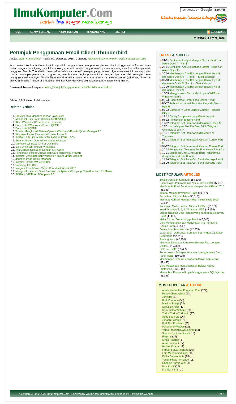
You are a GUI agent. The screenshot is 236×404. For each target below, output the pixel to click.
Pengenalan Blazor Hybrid (185, 119)
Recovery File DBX (27, 165)
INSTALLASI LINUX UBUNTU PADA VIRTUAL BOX (45, 137)
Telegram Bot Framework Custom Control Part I (197, 146)
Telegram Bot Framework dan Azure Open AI (195, 123)
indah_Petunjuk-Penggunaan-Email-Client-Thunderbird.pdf (78, 87)
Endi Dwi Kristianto (173, 323)
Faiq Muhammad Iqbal (175, 353)
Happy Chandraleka (173, 293)
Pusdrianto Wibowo (173, 326)
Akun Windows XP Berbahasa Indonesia (39, 122)
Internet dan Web (136, 58)
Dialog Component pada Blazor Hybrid (192, 116)
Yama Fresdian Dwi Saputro (178, 329)
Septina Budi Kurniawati (176, 333)
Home (17, 31)
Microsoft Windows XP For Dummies (37, 143)
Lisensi (120, 31)
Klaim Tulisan (40, 31)
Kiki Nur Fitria (170, 369)
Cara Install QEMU (26, 128)
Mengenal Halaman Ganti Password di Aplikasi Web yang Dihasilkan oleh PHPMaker (64, 171)
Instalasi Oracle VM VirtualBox (33, 162)
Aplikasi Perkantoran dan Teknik (106, 58)
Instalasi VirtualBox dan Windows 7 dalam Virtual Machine (49, 155)
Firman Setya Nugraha (175, 349)
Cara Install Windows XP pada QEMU (37, 125)
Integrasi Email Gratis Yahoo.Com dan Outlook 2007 (46, 168)
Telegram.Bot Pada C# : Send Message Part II (196, 159)
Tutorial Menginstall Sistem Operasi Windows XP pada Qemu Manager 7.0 (59, 131)
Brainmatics (106, 393)
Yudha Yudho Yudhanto (175, 313)
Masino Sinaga (171, 303)
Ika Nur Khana (170, 346)
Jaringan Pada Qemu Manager (33, 158)
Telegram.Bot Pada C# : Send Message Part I (196, 162)
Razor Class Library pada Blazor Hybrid (192, 99)
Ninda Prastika (170, 339)
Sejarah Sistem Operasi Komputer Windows (41, 140)
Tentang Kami (96, 31)
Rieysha (167, 336)
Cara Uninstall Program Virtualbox (35, 146)
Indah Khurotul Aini (30, 58)
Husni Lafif (168, 366)
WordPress (92, 393)
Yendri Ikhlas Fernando (175, 359)
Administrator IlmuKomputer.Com (181, 290)
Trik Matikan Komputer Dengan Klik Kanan (40, 149)
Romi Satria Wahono (174, 310)
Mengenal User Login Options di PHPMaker (41, 119)
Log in (221, 393)
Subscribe (218, 31)
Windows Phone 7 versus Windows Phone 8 (41, 134)
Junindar (167, 296)
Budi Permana (170, 300)
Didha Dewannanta (173, 356)
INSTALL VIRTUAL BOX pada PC (35, 174)
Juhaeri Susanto (171, 320)
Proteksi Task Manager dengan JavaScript (40, 116)
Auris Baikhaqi (170, 343)
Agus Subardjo (170, 316)
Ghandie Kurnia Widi (174, 362)
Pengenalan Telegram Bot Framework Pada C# (197, 149)
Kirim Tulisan (68, 31)
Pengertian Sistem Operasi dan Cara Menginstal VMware (49, 152)
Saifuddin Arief (170, 306)
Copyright (24, 393)
